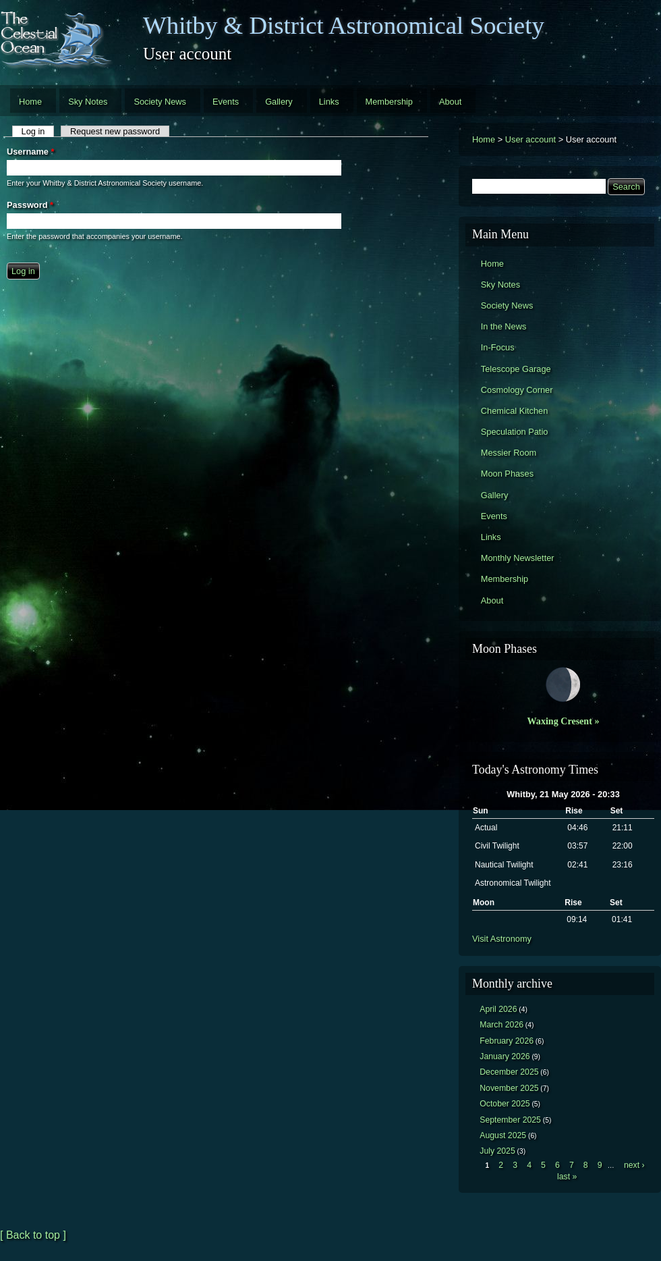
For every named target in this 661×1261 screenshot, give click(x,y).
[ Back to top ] (33, 1235)
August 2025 (503, 1135)
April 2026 (498, 1009)
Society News (160, 102)
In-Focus (498, 347)
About (450, 102)
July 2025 (497, 1151)
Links (329, 102)
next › (634, 1165)
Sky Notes (87, 102)
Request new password (115, 131)
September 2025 (510, 1120)
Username (30, 151)
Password (30, 205)
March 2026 (501, 1024)
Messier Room (509, 453)
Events (225, 102)
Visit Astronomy (501, 939)
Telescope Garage (516, 369)
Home (30, 102)
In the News (504, 326)
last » (567, 1176)
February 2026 (507, 1041)
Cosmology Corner (517, 390)
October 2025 (504, 1103)
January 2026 (504, 1056)
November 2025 (509, 1088)
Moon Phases (507, 473)
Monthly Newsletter (517, 558)
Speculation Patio (514, 432)
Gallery (279, 102)
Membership (389, 102)
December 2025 (509, 1072)
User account (530, 139)
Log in (38, 131)
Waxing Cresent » (563, 721)
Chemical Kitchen (514, 411)
